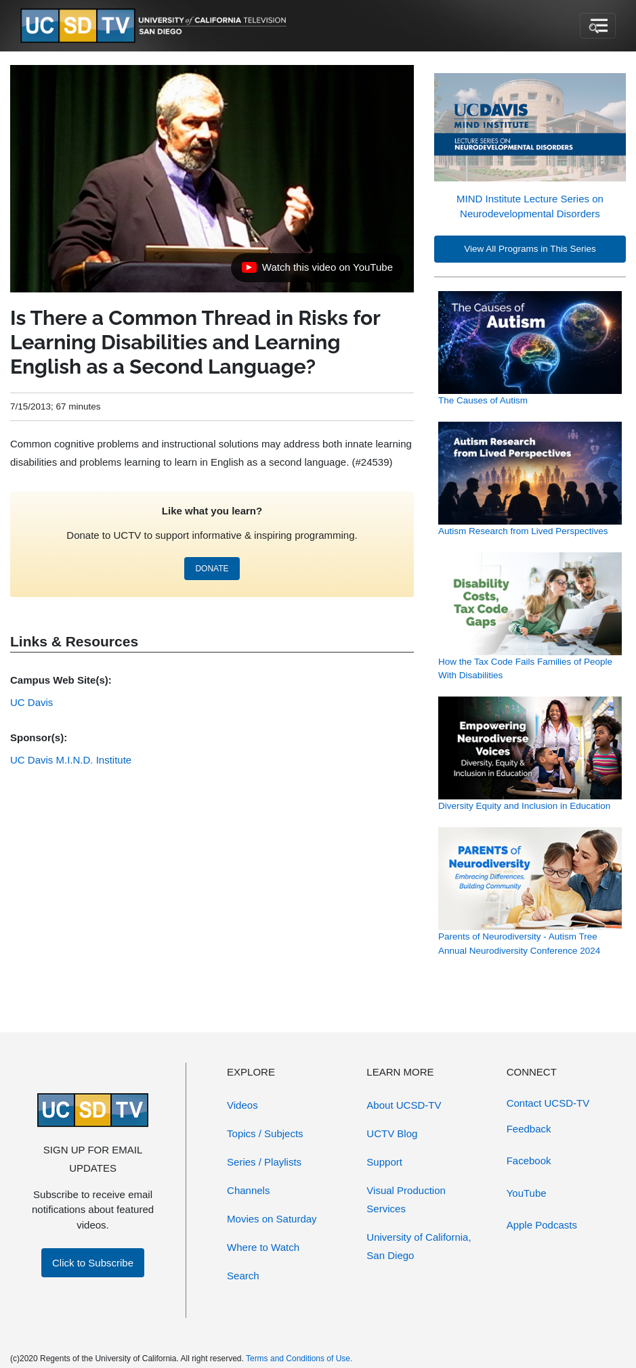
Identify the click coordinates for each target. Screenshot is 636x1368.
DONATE (211, 568)
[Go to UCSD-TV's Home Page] (155, 26)
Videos (242, 1105)
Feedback (529, 1128)
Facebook (529, 1160)
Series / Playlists (264, 1162)
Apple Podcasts (542, 1225)
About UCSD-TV (403, 1105)
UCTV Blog (391, 1133)
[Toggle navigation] (598, 26)
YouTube (527, 1193)
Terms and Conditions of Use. (299, 1358)
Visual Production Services (405, 1199)
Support (384, 1162)
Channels (248, 1190)
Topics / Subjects (265, 1133)
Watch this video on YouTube (317, 270)
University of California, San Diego (418, 1246)
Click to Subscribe (92, 1262)
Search (243, 1275)
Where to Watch (263, 1247)
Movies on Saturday (272, 1218)
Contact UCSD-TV (548, 1103)
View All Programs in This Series (530, 249)
